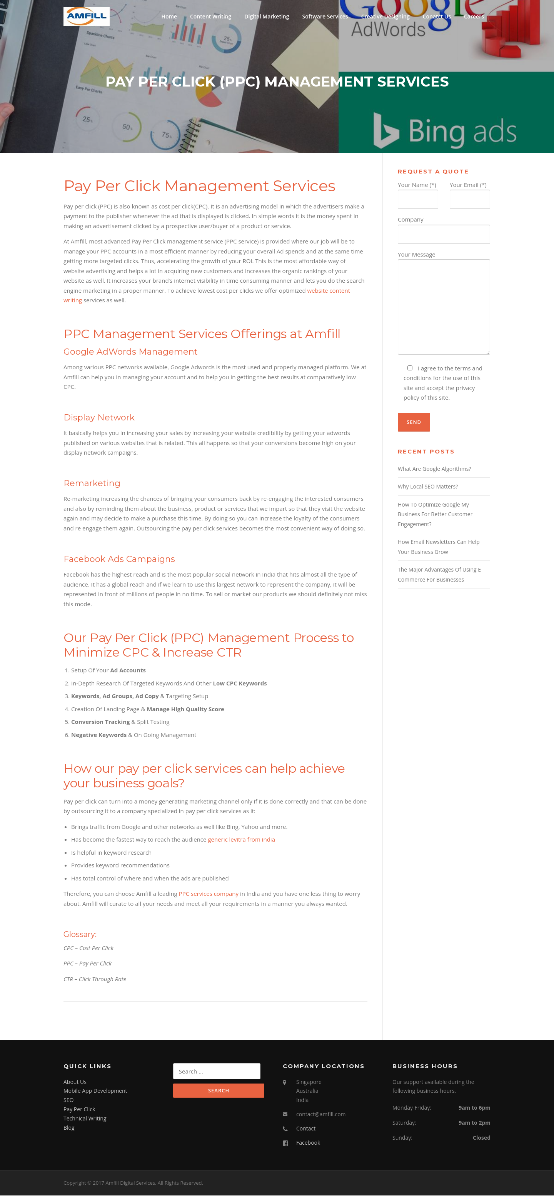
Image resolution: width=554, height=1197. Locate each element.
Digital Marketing (266, 16)
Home (169, 16)
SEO (68, 1101)
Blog (69, 1129)
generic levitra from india (241, 841)
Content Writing (210, 16)
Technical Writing (85, 1120)
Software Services (325, 16)
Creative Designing (385, 16)
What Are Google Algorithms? (434, 470)
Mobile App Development (95, 1092)
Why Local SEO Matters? (428, 488)
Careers (474, 16)
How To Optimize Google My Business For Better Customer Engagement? (435, 516)
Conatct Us (437, 16)
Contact (305, 1130)
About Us (75, 1083)
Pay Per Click (79, 1111)
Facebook (308, 1144)
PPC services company (209, 895)
